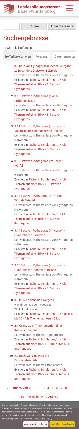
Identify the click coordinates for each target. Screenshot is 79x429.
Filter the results (62, 26)
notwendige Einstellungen (35, 424)
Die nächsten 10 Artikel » (43, 396)
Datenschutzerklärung (42, 418)
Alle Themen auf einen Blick (42, 318)
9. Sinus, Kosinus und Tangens (34, 300)
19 (22, 396)
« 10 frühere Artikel (19, 388)
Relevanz (41, 56)
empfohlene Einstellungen (62, 424)
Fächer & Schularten (41, 79)
